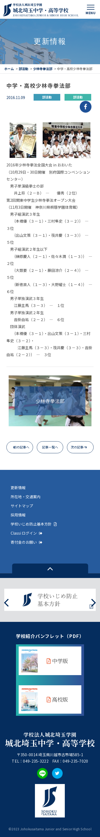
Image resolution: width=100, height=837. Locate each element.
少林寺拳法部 (42, 68)
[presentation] (6, 602)
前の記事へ (21, 447)
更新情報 (18, 487)
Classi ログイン (26, 533)
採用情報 (18, 515)
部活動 (23, 68)
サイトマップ (22, 505)
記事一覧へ (50, 447)
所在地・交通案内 (26, 496)
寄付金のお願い (26, 542)
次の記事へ (79, 447)
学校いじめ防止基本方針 (34, 524)
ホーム (9, 68)
